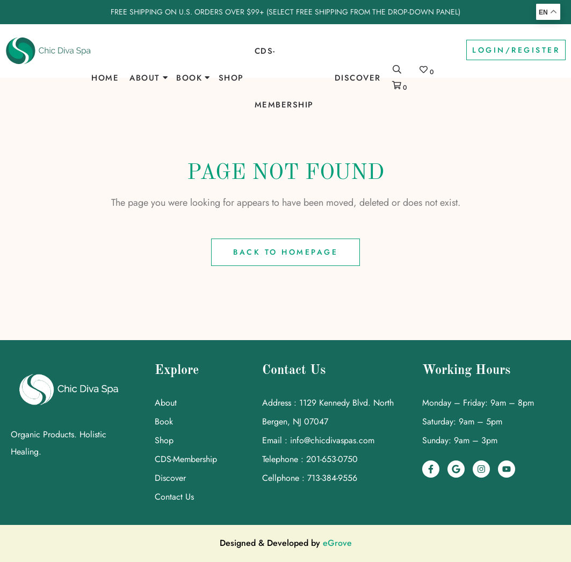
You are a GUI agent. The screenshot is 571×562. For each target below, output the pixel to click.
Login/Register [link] (516, 50)
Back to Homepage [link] (285, 252)
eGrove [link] (337, 543)
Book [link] (189, 78)
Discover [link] (358, 78)
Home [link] (105, 78)
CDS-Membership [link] (284, 78)
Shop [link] (231, 78)
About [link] (144, 78)
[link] (48, 51)
